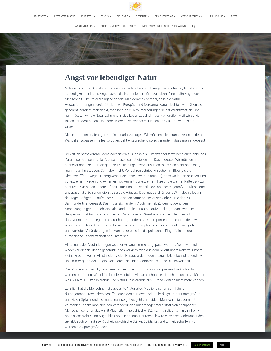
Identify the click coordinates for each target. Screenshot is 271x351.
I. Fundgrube (216, 16)
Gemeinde (123, 16)
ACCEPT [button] (223, 345)
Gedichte (142, 16)
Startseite (41, 16)
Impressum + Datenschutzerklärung (164, 26)
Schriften (88, 16)
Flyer (234, 16)
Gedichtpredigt (165, 16)
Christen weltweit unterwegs (118, 26)
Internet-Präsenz (64, 16)
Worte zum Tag (85, 26)
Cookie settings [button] (201, 344)
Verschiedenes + (192, 16)
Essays (106, 16)
